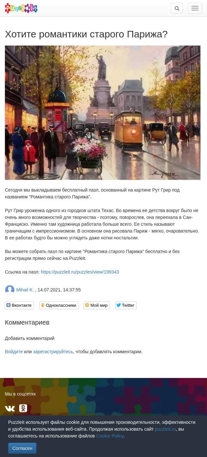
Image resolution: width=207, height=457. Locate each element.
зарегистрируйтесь (53, 351)
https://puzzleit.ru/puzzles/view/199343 (80, 272)
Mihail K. (25, 289)
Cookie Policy (110, 435)
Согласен (22, 448)
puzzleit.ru (165, 429)
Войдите (14, 351)
